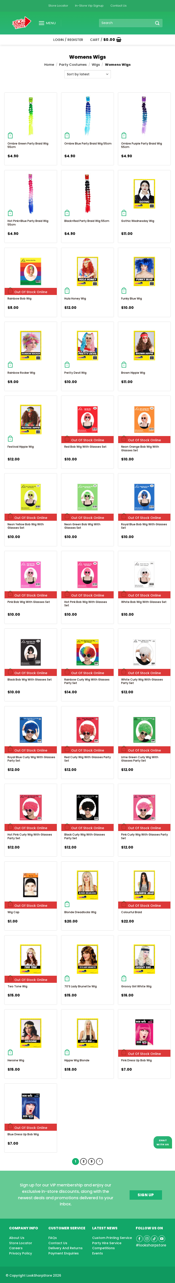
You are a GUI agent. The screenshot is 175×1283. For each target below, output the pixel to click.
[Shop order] (87, 74)
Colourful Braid (131, 912)
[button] (45, 23)
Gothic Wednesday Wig (137, 221)
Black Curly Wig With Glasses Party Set (84, 836)
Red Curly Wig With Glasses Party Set (87, 759)
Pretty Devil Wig (75, 373)
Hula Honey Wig (75, 298)
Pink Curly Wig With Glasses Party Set (144, 836)
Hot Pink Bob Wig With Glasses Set (85, 603)
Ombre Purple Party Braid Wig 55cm (141, 145)
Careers (16, 1248)
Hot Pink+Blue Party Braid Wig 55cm (28, 222)
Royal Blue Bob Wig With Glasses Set (144, 526)
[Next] (99, 1161)
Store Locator (58, 5)
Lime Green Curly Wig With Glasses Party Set (139, 759)
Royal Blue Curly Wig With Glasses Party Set (31, 759)
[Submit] (157, 22)
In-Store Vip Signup (89, 5)
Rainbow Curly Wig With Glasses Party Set (87, 681)
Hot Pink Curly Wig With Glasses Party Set (30, 836)
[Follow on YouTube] (161, 1238)
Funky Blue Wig (131, 298)
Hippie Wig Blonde (76, 1060)
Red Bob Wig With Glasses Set (85, 447)
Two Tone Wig (17, 986)
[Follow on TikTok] (154, 1238)
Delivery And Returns (65, 1248)
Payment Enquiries (63, 1253)
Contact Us (118, 5)
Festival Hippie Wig (21, 447)
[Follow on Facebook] (139, 1238)
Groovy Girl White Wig (136, 986)
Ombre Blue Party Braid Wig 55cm (88, 143)
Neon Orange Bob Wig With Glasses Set (140, 448)
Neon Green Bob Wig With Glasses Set (82, 526)
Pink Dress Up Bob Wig (136, 1060)
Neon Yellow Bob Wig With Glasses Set (26, 526)
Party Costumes (73, 64)
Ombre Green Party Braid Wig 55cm (28, 145)
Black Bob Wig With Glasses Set (30, 679)
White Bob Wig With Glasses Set (144, 602)
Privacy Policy (20, 1253)
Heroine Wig (16, 1060)
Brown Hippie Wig (133, 373)
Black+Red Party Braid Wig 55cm (86, 221)
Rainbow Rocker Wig (21, 373)
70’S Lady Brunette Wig (80, 986)
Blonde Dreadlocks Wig (80, 912)
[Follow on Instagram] (147, 1238)
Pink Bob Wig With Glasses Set (29, 602)
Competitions (103, 1248)
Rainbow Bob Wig (19, 298)
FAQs (52, 1238)
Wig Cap (13, 912)
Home (49, 64)
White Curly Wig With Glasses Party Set (142, 681)
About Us (16, 1238)
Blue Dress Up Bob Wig (23, 1134)
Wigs (96, 64)
